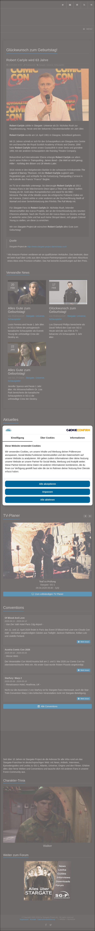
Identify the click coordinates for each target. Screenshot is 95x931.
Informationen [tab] (77, 438)
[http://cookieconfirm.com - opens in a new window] (78, 429)
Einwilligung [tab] (17, 438)
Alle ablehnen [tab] (47, 499)
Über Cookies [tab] (47, 438)
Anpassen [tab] (47, 492)
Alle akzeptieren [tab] (47, 484)
